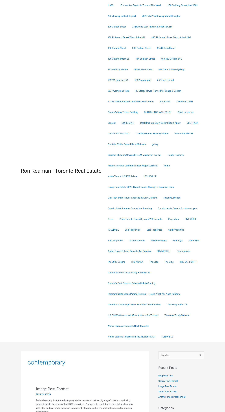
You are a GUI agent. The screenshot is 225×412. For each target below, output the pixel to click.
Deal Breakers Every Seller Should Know (156, 112)
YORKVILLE (112, 304)
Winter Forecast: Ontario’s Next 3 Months (127, 294)
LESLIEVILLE (113, 165)
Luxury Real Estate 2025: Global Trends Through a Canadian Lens (157, 165)
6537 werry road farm (185, 69)
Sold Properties (130, 208)
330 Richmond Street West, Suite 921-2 (126, 37)
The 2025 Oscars (115, 240)
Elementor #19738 (180, 123)
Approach (163, 90)
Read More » (42, 386)
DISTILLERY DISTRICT (118, 123)
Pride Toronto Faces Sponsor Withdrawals (138, 197)
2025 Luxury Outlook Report (121, 16)
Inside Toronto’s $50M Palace (187, 155)
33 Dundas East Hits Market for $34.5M (127, 26)
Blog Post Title (165, 343)
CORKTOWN (125, 112)
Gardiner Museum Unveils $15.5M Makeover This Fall (134, 144)
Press (110, 197)
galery (153, 133)
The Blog (150, 240)
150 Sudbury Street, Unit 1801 (179, 5)
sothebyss (167, 219)
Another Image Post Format (172, 364)
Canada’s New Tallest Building (122, 101)
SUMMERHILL (162, 229)
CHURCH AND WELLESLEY (155, 101)
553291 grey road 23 (117, 69)
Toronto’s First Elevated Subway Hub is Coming (178, 251)
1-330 (110, 5)
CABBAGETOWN (180, 90)
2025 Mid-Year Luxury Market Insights (159, 16)
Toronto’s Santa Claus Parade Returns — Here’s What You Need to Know (143, 262)
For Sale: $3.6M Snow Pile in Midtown (126, 133)
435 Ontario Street (116, 48)
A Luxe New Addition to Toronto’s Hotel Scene (130, 90)
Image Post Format (53, 357)
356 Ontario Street (160, 37)
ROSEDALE (112, 208)
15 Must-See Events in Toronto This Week (138, 5)
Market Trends (165, 388)
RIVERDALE (185, 197)
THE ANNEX (135, 240)
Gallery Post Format (168, 349)
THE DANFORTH (181, 240)
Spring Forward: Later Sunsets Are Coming (128, 229)
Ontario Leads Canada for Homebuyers (175, 187)
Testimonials (179, 229)
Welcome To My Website (174, 283)
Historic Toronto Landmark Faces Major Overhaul (132, 155)
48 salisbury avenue (117, 58)
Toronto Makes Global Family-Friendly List (128, 251)
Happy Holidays (173, 144)
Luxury (39, 362)
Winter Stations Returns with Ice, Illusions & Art (177, 294)
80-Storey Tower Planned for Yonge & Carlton (130, 80)
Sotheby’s (152, 219)
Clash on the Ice (182, 101)
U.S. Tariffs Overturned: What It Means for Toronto (132, 283)
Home (164, 155)
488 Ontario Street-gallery (168, 58)
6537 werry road (140, 69)
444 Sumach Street (166, 48)
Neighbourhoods (169, 176)
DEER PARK (187, 112)
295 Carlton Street (192, 16)
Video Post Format (167, 359)
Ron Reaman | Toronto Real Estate (61, 155)
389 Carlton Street (183, 37)
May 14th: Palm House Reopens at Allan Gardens (132, 176)
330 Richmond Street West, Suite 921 (170, 26)
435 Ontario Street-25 (141, 48)
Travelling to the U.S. (175, 272)
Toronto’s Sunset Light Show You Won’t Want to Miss (133, 272)
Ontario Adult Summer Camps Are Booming (129, 187)
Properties (169, 197)
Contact (111, 112)
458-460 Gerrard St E (190, 48)
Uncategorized (165, 393)
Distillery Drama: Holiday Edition (150, 123)
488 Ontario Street (140, 58)
